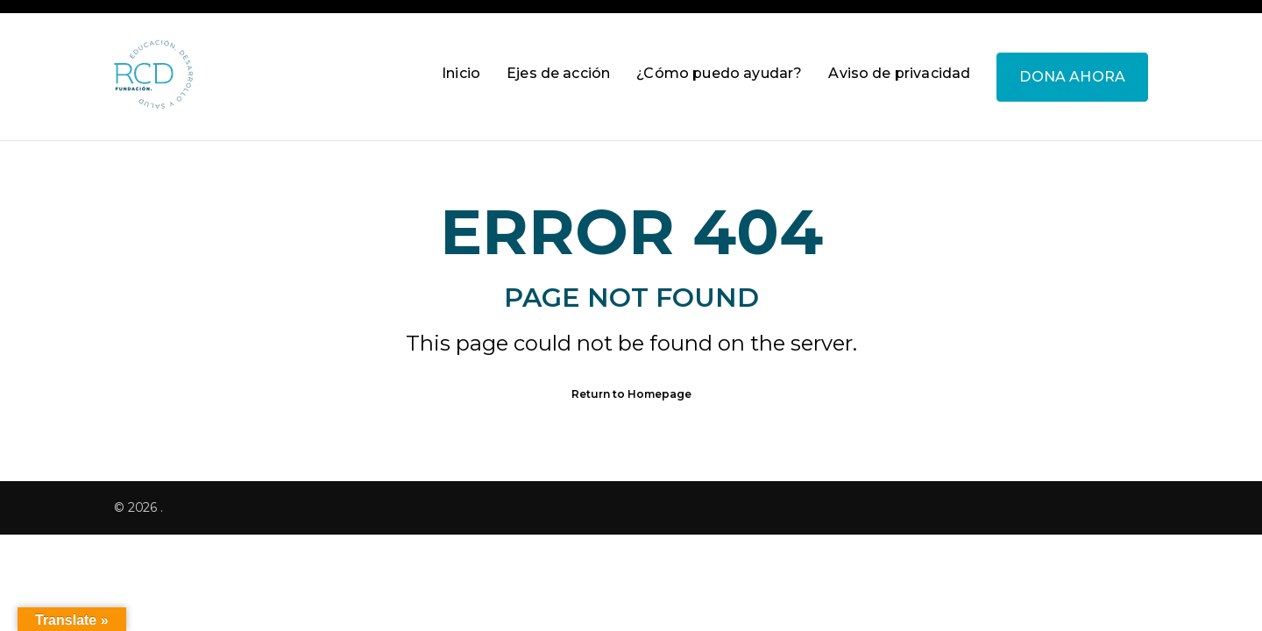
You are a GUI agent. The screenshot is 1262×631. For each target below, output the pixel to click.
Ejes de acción (558, 73)
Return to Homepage (631, 394)
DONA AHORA (1072, 76)
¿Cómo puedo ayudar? (719, 73)
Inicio (461, 73)
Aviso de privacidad (899, 73)
